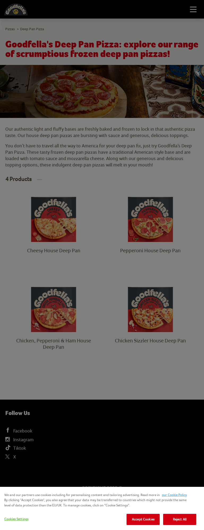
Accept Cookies (143, 519)
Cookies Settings (16, 519)
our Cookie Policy (174, 495)
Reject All (179, 519)
